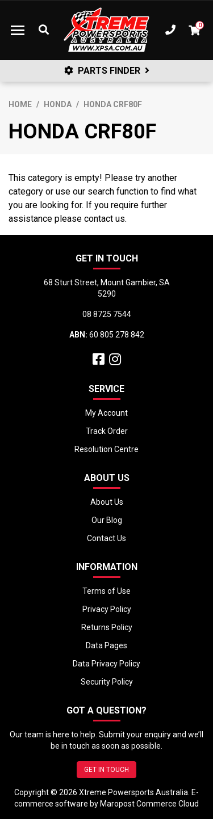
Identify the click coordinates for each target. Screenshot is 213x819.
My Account (106, 412)
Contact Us (106, 538)
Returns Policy (106, 627)
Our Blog (106, 520)
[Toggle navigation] (17, 30)
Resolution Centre (106, 449)
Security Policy (107, 681)
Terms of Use (106, 591)
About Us (106, 501)
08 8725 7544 (106, 314)
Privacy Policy (106, 609)
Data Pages (106, 645)
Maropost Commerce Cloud (149, 803)
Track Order (107, 431)
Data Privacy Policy (106, 663)
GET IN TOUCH (106, 770)
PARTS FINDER (106, 70)
